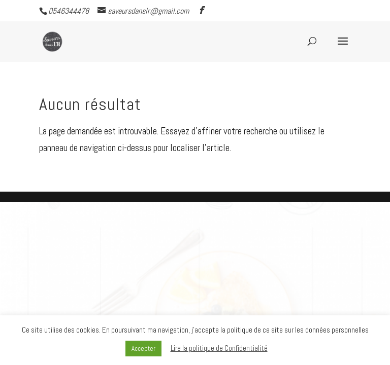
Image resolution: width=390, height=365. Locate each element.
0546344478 (68, 11)
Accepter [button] (143, 348)
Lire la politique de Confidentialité (219, 348)
